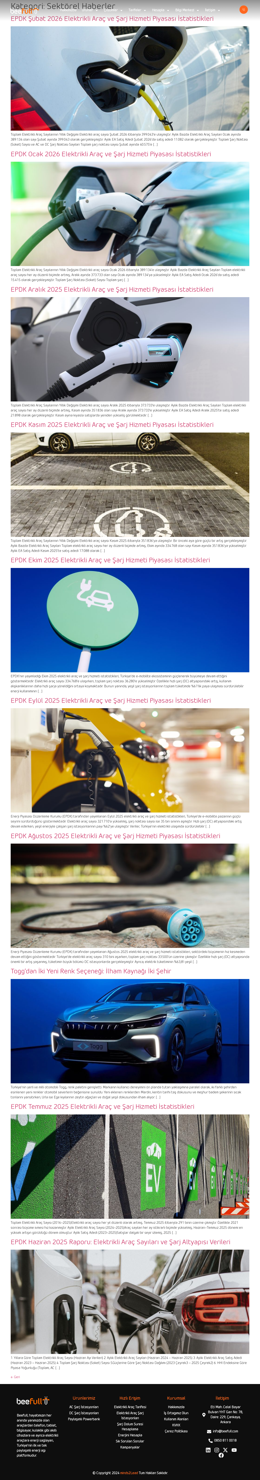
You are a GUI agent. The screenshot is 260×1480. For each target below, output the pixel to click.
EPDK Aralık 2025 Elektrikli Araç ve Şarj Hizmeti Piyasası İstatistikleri (112, 290)
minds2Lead (129, 1473)
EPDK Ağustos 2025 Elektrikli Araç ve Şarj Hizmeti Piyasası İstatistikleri (115, 836)
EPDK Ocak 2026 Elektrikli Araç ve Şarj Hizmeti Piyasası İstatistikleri (111, 154)
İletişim (213, 10)
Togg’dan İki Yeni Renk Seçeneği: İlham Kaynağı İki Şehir (91, 971)
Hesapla (161, 10)
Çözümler (113, 10)
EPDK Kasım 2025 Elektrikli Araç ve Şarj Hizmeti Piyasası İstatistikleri (112, 425)
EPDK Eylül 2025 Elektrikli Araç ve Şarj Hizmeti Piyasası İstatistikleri (111, 701)
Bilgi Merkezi (187, 10)
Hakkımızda (68, 10)
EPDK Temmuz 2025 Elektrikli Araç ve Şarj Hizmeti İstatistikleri (102, 1107)
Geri (15, 1377)
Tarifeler (138, 10)
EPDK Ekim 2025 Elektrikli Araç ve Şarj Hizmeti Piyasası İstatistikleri (110, 560)
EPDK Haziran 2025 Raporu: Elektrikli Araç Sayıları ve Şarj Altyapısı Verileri (120, 1242)
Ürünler (90, 10)
